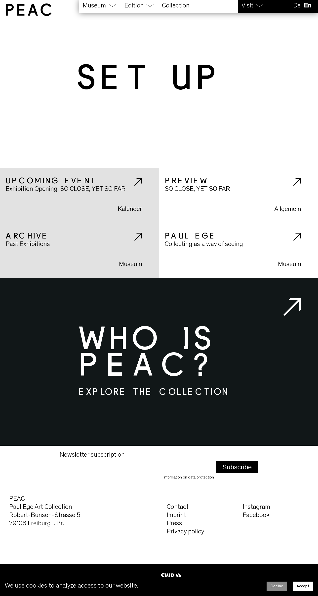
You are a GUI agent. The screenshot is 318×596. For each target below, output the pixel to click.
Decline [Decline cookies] (277, 586)
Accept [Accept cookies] (303, 586)
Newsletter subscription (92, 455)
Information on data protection (188, 477)
